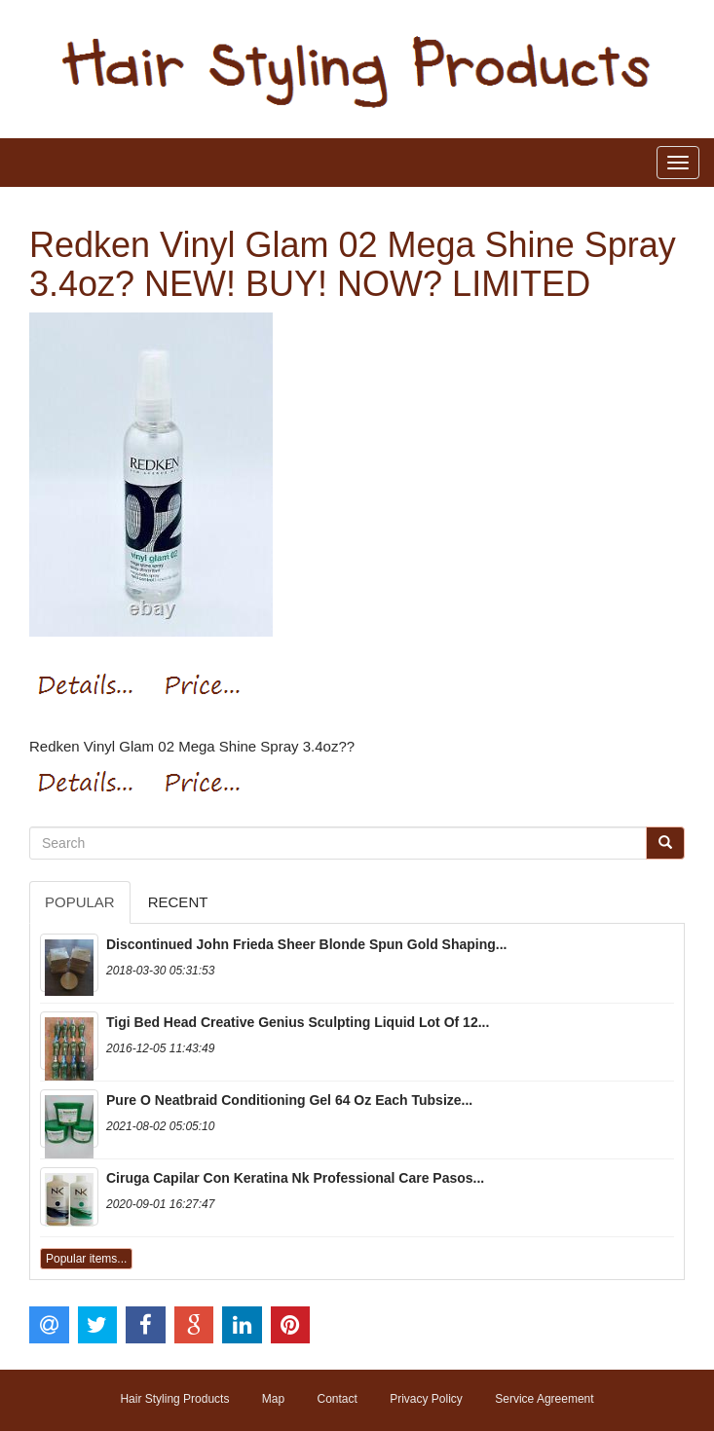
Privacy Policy (426, 1399)
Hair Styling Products (174, 1399)
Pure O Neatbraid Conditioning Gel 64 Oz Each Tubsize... (289, 1100)
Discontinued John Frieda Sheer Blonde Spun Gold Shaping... (306, 944)
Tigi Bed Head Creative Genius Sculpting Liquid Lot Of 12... (297, 1022)
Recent (178, 902)
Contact (337, 1399)
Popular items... (86, 1259)
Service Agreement (544, 1399)
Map (273, 1399)
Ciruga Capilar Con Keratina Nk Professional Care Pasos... (295, 1178)
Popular (80, 902)
